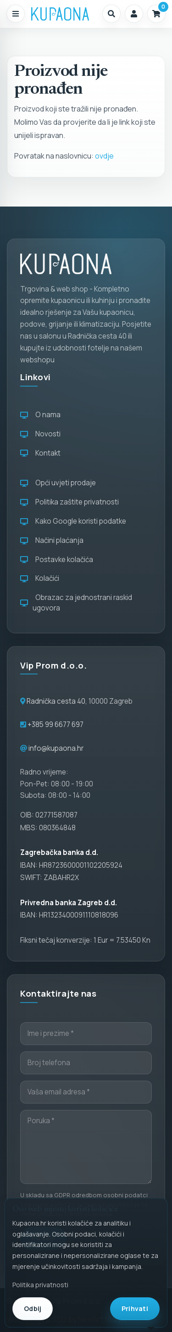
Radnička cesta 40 (56, 701)
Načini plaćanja (51, 540)
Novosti (40, 434)
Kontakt (40, 453)
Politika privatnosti (40, 1284)
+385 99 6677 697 (54, 724)
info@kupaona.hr (55, 748)
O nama (40, 414)
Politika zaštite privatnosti (69, 502)
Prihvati (135, 1308)
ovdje (104, 156)
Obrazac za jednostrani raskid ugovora (76, 603)
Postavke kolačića (56, 559)
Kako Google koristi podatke (73, 521)
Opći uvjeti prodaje (58, 483)
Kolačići (39, 578)
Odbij (32, 1308)
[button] (111, 14)
